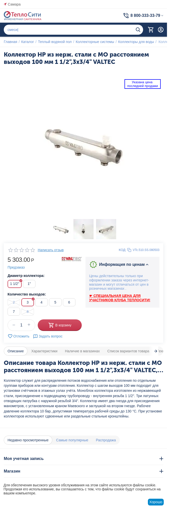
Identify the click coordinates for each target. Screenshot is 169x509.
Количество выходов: (27, 294)
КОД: (122, 250)
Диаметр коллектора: (26, 276)
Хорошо (155, 502)
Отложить (18, 336)
